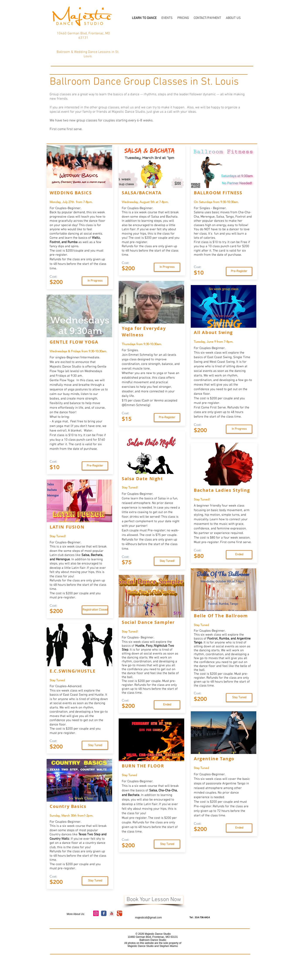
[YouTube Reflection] (111, 913)
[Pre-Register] (95, 466)
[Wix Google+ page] (119, 913)
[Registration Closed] (95, 610)
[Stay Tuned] (95, 281)
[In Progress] (167, 267)
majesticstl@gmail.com (148, 917)
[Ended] (167, 704)
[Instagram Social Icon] (96, 913)
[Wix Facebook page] (103, 913)
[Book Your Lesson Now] (153, 899)
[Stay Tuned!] (167, 561)
